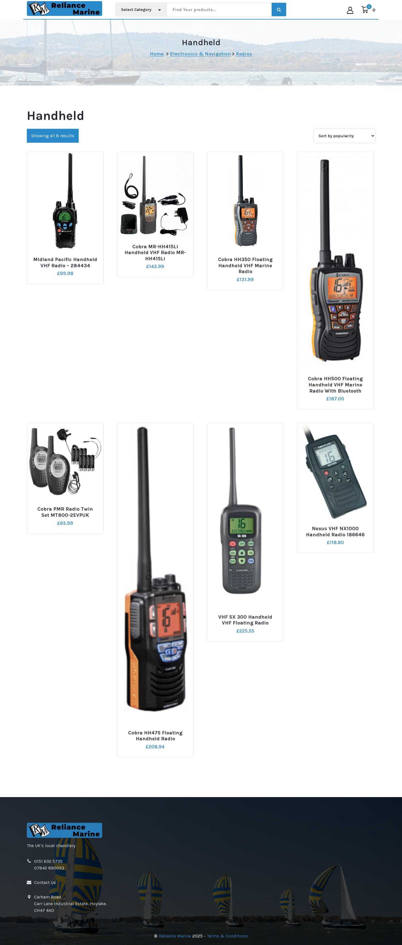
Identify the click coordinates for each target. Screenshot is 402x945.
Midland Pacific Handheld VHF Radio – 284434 (65, 325)
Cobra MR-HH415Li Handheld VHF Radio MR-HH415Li (155, 314)
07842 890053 (49, 912)
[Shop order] (344, 198)
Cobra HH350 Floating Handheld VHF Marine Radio (245, 328)
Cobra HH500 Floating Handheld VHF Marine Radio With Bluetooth (335, 447)
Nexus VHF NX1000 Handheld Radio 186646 (335, 594)
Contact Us (45, 927)
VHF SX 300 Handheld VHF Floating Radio (245, 682)
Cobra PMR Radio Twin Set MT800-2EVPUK (65, 574)
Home (157, 54)
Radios (244, 54)
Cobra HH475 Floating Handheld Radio (155, 798)
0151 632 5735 (48, 906)
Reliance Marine (175, 936)
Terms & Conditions (227, 936)
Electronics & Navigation (200, 54)
